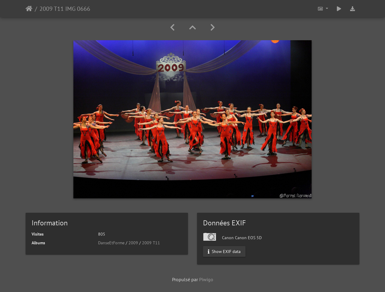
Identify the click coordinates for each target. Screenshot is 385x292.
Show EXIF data (224, 251)
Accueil (29, 8)
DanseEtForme (111, 242)
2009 (133, 242)
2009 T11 (151, 242)
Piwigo (206, 279)
